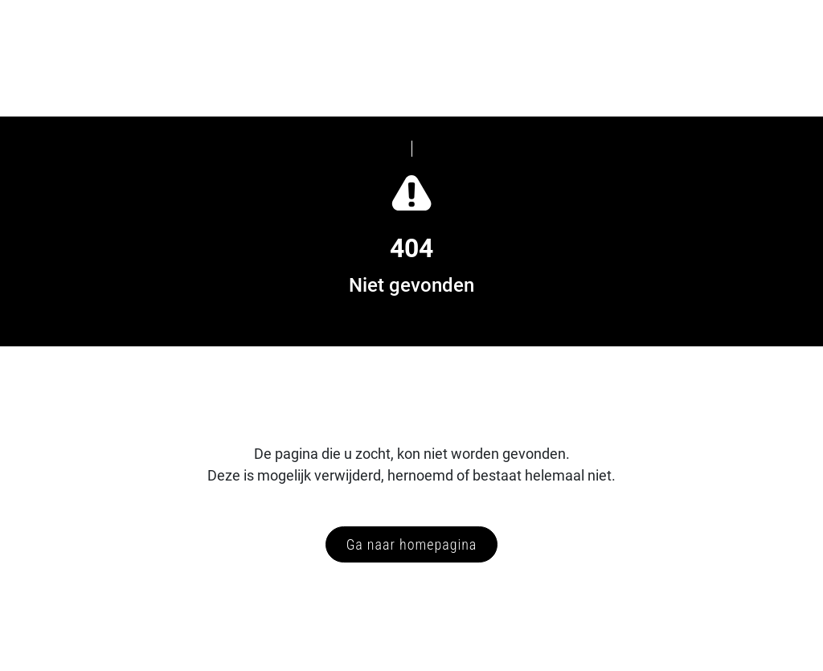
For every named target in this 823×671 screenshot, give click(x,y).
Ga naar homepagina (411, 544)
